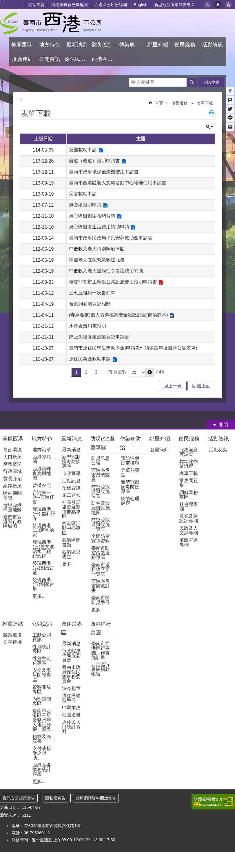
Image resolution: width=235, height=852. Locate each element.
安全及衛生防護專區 (41, 675)
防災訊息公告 (100, 460)
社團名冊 (71, 714)
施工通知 (71, 495)
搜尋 (133, 80)
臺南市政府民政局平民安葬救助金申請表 (110, 237)
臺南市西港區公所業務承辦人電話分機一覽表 (41, 720)
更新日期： (10, 807)
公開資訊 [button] (49, 59)
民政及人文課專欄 (188, 530)
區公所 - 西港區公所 (51, 23)
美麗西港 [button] (22, 45)
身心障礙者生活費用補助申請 (99, 226)
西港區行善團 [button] (105, 59)
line (230, 118)
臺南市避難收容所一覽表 (100, 569)
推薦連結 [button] (22, 59)
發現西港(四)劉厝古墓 (43, 568)
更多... (38, 596)
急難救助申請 (83, 149)
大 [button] (228, 4)
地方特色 (42, 439)
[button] (149, 372)
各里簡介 (159, 449)
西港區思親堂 (71, 554)
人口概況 (12, 456)
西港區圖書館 (71, 542)
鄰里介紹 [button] (158, 45)
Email (230, 127)
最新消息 (71, 439)
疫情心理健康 (130, 501)
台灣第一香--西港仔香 (43, 497)
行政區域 (12, 471)
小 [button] (207, 4)
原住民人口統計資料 (71, 727)
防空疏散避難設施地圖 (100, 508)
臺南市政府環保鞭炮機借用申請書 (104, 171)
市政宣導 (71, 473)
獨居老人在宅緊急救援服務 (97, 259)
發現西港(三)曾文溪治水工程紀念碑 (43, 549)
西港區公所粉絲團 (110, 4)
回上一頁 (172, 385)
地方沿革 (41, 449)
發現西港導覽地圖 (12, 507)
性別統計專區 (41, 649)
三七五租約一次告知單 (92, 292)
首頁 (159, 103)
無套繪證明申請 (85, 204)
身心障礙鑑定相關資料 (92, 215)
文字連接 (12, 642)
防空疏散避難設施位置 (100, 491)
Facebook (230, 91)
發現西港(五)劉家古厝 (43, 584)
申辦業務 (71, 707)
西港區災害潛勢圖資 (100, 475)
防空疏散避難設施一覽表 (100, 524)
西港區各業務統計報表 (41, 769)
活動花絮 (218, 449)
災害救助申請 (83, 193)
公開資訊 (42, 624)
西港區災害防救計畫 (100, 586)
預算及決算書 (41, 739)
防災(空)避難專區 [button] (105, 45)
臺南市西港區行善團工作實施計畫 (100, 650)
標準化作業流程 (188, 464)
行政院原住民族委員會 (71, 655)
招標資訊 (71, 487)
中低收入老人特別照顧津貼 (97, 248)
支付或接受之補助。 (41, 753)
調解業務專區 (188, 495)
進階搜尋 (211, 82)
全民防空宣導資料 (100, 538)
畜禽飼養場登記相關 (90, 303)
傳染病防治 (130, 443)
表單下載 (205, 103)
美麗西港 (13, 439)
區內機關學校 (12, 495)
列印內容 (211, 112)
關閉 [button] (223, 424)
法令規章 (71, 688)
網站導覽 (36, 4)
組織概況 (12, 485)
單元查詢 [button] (209, 126)
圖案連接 (12, 634)
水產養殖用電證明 (87, 325)
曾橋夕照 (41, 485)
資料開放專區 (41, 689)
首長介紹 (12, 478)
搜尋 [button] (192, 82)
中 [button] (218, 4)
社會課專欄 (188, 506)
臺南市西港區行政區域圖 (12, 521)
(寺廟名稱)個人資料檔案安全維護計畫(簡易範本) (118, 314)
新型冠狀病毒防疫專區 (174, 4)
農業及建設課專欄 (188, 518)
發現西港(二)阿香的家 (43, 530)
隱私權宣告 (55, 798)
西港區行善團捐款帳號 (100, 669)
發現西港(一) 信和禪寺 (43, 514)
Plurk (230, 100)
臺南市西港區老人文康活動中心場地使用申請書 (117, 182)
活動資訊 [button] (212, 45)
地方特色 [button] (49, 45)
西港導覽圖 (41, 459)
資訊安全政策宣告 (19, 798)
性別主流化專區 (41, 661)
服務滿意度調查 (188, 452)
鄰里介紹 (160, 439)
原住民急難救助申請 (90, 358)
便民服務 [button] (185, 45)
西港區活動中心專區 (71, 528)
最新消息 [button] (76, 45)
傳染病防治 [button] (132, 45)
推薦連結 (12, 624)
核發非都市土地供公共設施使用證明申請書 (113, 281)
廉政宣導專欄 (188, 542)
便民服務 (180, 103)
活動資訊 (218, 439)
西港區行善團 (100, 628)
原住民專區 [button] (77, 59)
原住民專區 (71, 628)
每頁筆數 (117, 371)
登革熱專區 (130, 472)
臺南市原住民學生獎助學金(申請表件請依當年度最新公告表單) (133, 347)
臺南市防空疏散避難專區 (100, 553)
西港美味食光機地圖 (69, 4)
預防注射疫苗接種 (130, 460)
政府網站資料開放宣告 (96, 798)
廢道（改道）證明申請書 (94, 160)
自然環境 (12, 449)
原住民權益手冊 (71, 698)
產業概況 (12, 464)
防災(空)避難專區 (102, 443)
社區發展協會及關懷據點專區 (71, 509)
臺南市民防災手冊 (100, 600)
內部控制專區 (41, 701)
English (140, 4)
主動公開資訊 (41, 637)
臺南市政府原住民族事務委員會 (71, 674)
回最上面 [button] (201, 385)
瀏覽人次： (10, 815)
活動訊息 (71, 480)
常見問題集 (188, 483)
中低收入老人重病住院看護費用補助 (106, 270)
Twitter (230, 109)
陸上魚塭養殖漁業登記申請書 (99, 336)
